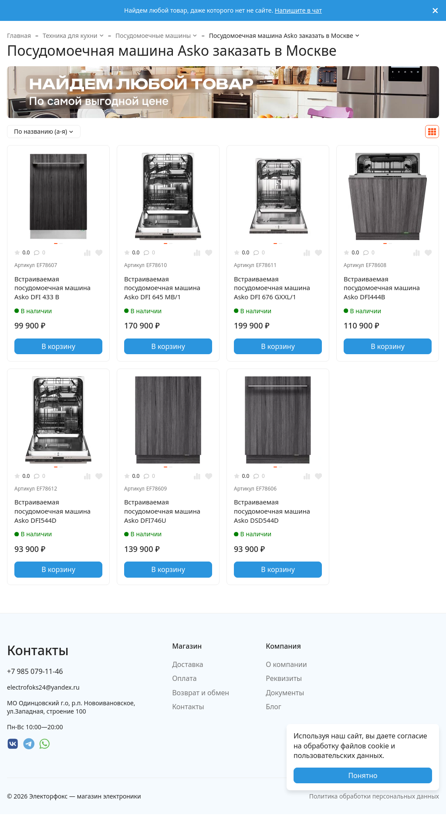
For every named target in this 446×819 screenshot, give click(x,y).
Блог (273, 711)
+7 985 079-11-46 (35, 675)
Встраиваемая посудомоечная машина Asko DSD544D (275, 514)
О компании (286, 668)
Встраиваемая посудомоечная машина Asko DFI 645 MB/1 (165, 289)
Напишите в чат (298, 10)
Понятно (362, 775)
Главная (19, 35)
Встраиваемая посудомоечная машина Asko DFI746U (165, 514)
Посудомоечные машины (156, 35)
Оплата (184, 683)
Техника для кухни (73, 35)
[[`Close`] (435, 11)
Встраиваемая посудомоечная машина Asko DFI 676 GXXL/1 (275, 289)
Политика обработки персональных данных (374, 800)
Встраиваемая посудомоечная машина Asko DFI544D (55, 514)
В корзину (58, 348)
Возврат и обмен (200, 697)
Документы (285, 697)
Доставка (187, 668)
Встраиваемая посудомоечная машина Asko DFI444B (385, 289)
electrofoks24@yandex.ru (43, 691)
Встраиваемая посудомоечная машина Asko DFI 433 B (55, 289)
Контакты (188, 711)
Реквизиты (284, 683)
